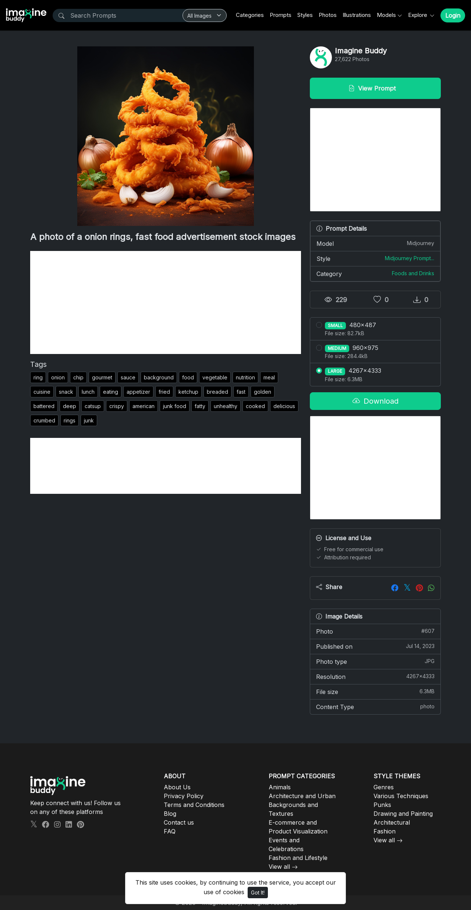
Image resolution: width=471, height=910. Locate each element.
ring (38, 377)
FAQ (170, 831)
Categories (250, 14)
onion (58, 377)
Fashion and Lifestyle (298, 857)
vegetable (214, 377)
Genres (383, 787)
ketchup (188, 392)
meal (269, 377)
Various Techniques (400, 796)
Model (375, 243)
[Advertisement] (165, 302)
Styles (305, 14)
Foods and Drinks (413, 273)
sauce (128, 377)
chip (78, 377)
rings (69, 420)
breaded (217, 392)
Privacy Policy (183, 796)
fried (164, 392)
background (159, 377)
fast (241, 392)
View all (279, 866)
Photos (328, 14)
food (188, 377)
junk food (174, 406)
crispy (116, 406)
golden (262, 392)
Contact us (179, 822)
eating (110, 392)
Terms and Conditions (194, 804)
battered (43, 406)
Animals (280, 787)
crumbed (44, 420)
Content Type (375, 706)
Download (376, 401)
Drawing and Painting (403, 813)
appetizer (138, 392)
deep (69, 406)
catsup (93, 406)
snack (66, 392)
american (143, 406)
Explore (418, 14)
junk (89, 420)
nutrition (245, 377)
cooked (255, 406)
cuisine (41, 392)
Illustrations (357, 14)
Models (386, 14)
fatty (200, 406)
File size (375, 691)
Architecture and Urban (302, 796)
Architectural (391, 822)
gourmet (102, 377)
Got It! (258, 892)
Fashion (384, 831)
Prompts (280, 14)
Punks (382, 804)
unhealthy (225, 406)
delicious (284, 406)
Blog (170, 813)
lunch (88, 392)
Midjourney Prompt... (409, 258)
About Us (177, 787)
